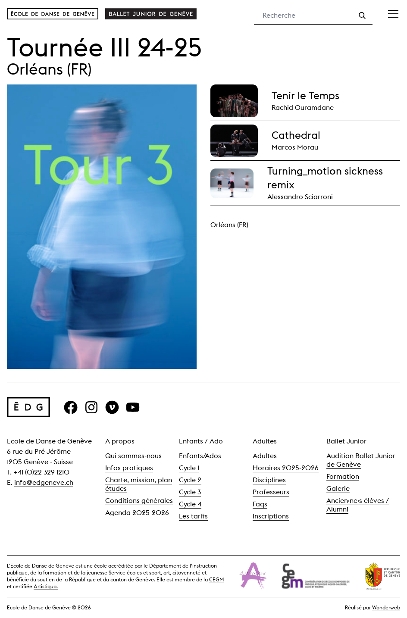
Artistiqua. (46, 586)
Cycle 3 (190, 492)
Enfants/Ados (200, 456)
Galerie (338, 488)
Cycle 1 (189, 468)
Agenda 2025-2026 (137, 513)
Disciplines (269, 480)
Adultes (265, 456)
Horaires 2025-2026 (286, 468)
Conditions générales (139, 500)
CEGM (216, 579)
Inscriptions (271, 516)
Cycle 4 (190, 504)
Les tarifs (193, 516)
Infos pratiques (129, 468)
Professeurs (271, 492)
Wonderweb (386, 607)
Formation (342, 476)
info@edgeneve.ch (43, 482)
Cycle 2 (190, 480)
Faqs (260, 504)
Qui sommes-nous (133, 456)
